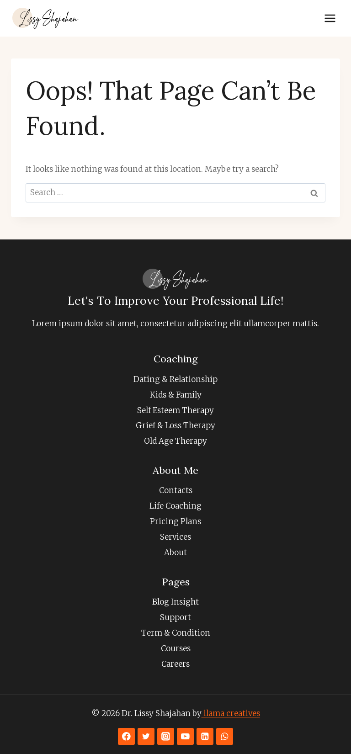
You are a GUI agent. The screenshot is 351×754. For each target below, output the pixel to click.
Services (175, 537)
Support (175, 617)
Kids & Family (176, 395)
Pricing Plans (175, 521)
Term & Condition (175, 633)
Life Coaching (175, 506)
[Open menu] (329, 18)
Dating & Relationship (175, 379)
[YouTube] (185, 736)
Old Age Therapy (175, 441)
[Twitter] (146, 736)
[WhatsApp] (224, 736)
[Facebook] (126, 736)
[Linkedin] (205, 736)
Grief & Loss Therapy (175, 425)
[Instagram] (165, 736)
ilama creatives (231, 713)
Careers (175, 664)
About (175, 552)
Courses (176, 648)
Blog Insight (175, 602)
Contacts (175, 490)
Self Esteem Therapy (175, 410)
